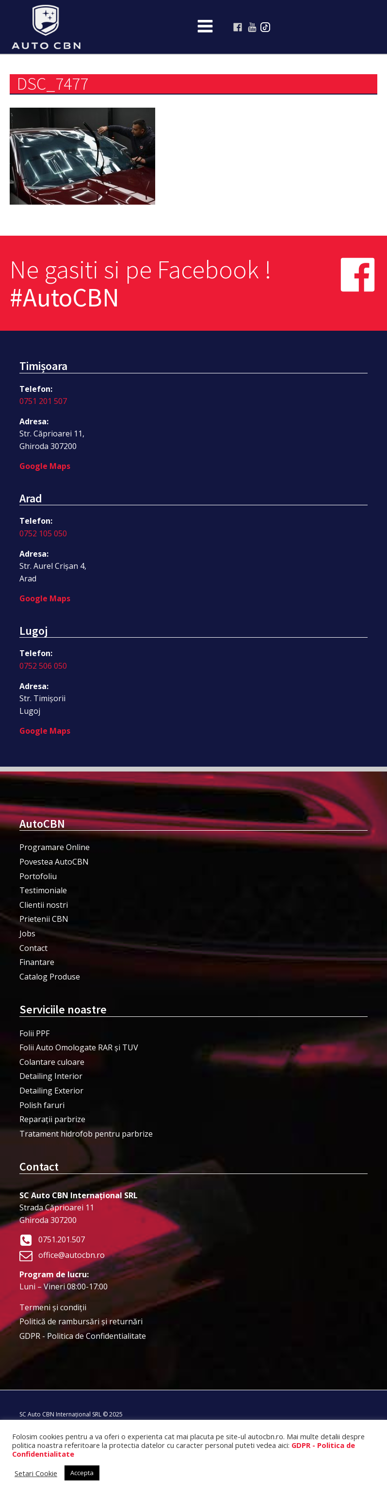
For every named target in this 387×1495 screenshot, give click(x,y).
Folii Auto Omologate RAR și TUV (78, 1047)
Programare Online (54, 847)
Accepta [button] (82, 1472)
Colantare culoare (51, 1062)
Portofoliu (38, 876)
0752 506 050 (43, 665)
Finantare (36, 962)
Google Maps (44, 466)
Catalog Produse (49, 976)
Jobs (27, 933)
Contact (33, 948)
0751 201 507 (43, 401)
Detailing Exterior (51, 1090)
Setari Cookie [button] (36, 1473)
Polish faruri (41, 1105)
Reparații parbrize (52, 1119)
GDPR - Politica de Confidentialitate (82, 1336)
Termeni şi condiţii (52, 1307)
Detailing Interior (50, 1076)
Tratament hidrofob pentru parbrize (86, 1133)
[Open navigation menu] (205, 27)
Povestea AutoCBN (54, 861)
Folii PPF (34, 1033)
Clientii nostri (43, 905)
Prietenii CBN (43, 919)
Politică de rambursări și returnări (81, 1321)
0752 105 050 (43, 533)
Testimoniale (43, 890)
